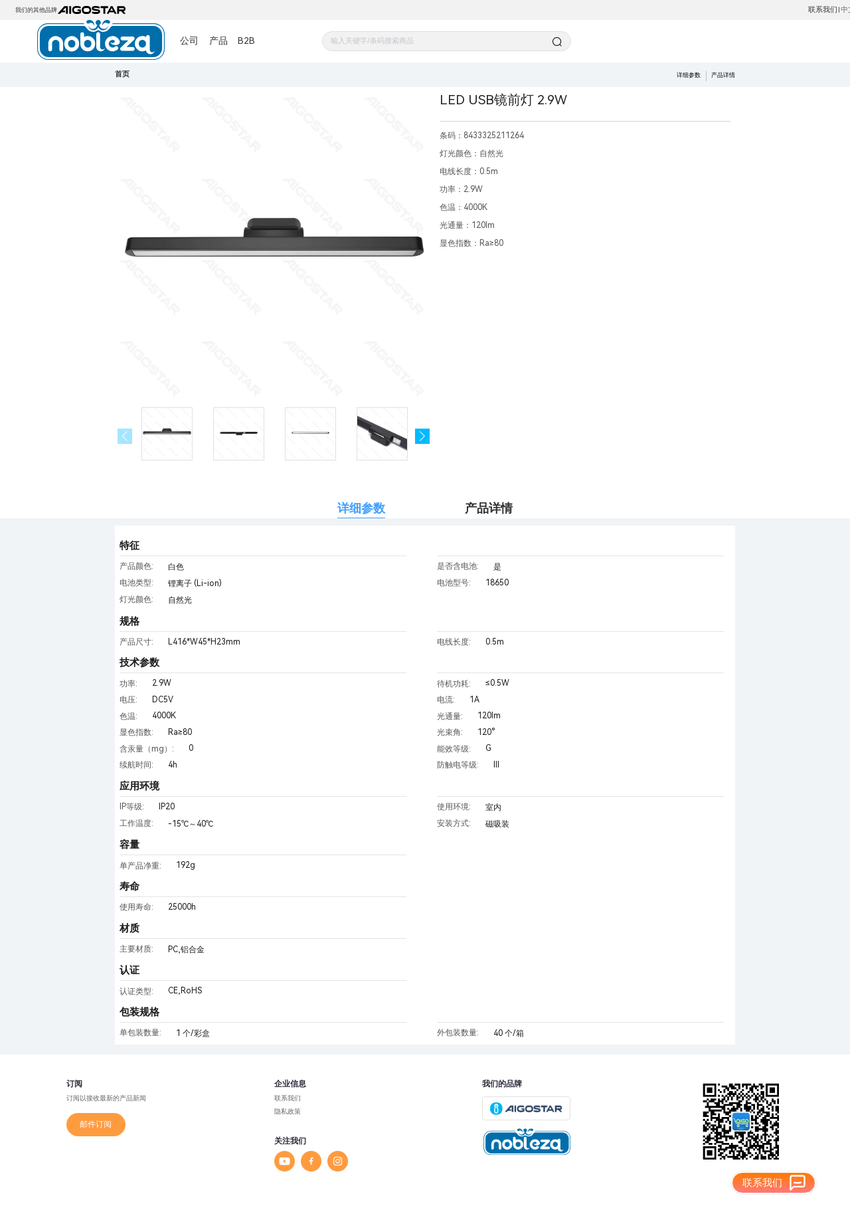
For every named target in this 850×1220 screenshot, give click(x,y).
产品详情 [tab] (489, 508)
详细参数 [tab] (361, 508)
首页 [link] (122, 74)
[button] (422, 436)
